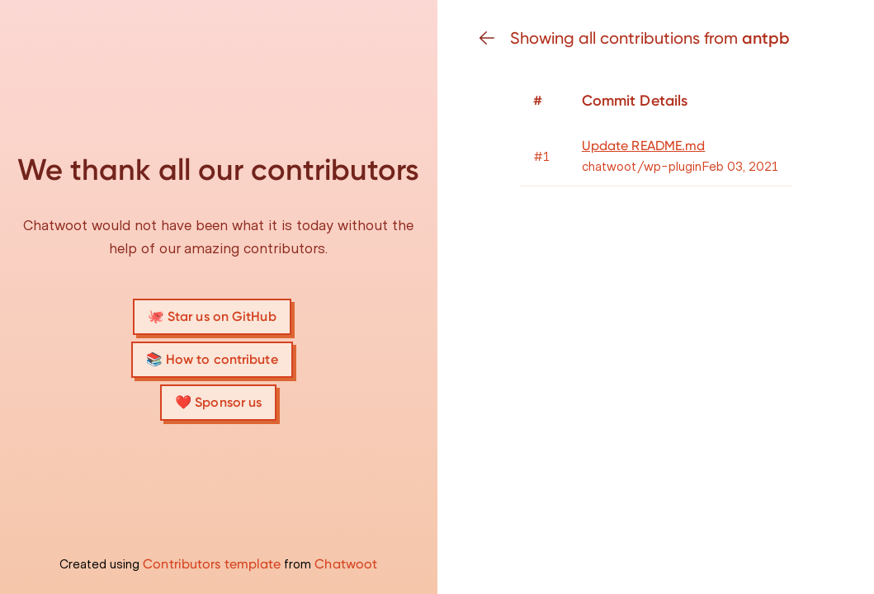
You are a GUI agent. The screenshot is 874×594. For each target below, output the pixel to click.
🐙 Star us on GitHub (212, 316)
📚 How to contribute (212, 359)
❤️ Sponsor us (218, 402)
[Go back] (493, 38)
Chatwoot (345, 564)
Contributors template (212, 564)
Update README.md (644, 145)
